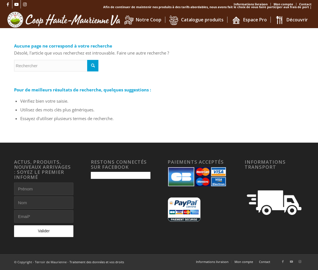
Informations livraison (251, 4)
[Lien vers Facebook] (8, 4)
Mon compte (283, 4)
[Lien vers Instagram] (25, 4)
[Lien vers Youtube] (16, 4)
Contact (305, 4)
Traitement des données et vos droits (96, 262)
